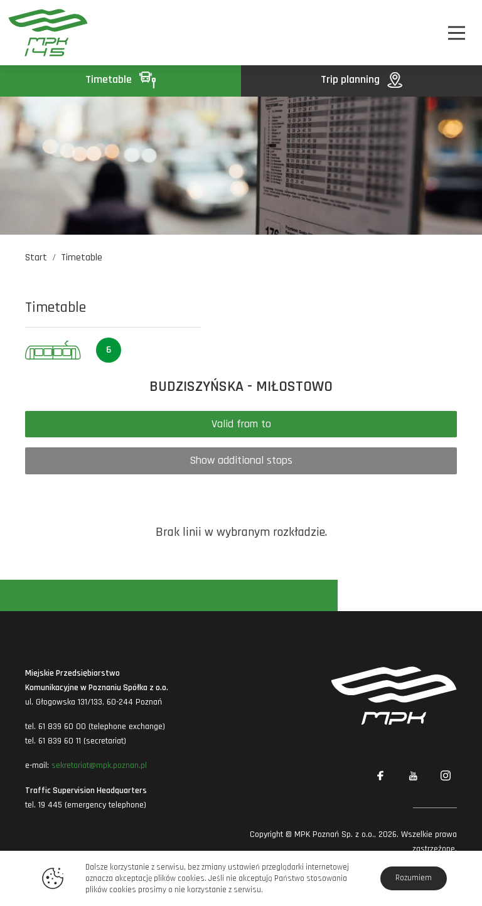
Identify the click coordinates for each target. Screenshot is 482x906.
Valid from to (241, 424)
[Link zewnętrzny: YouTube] (413, 776)
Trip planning (361, 79)
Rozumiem (413, 878)
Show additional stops (241, 460)
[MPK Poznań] (43, 33)
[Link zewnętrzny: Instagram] (445, 776)
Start (36, 257)
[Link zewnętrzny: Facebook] (380, 776)
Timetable (120, 79)
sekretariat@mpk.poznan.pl (99, 765)
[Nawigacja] (456, 33)
